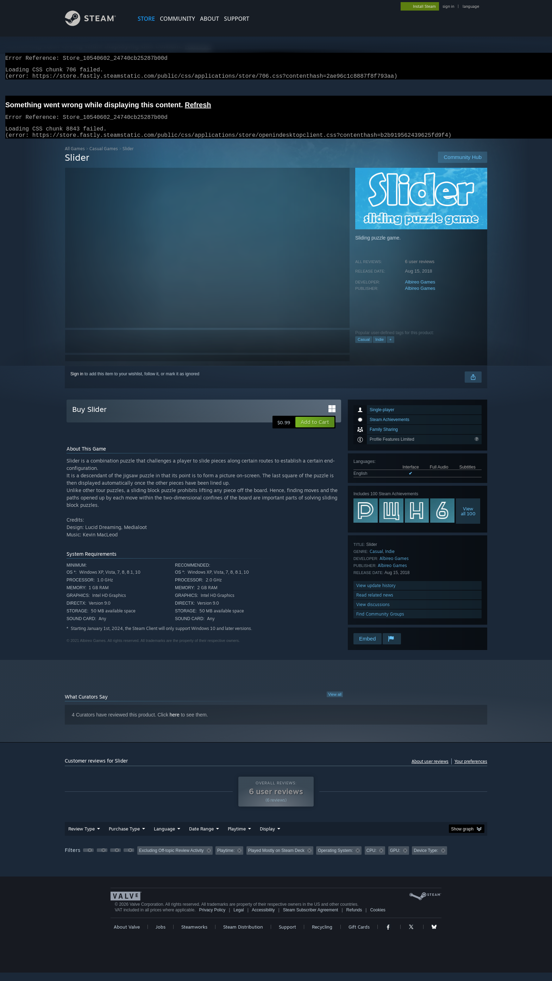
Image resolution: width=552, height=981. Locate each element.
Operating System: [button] (335, 858)
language (471, 6)
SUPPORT (236, 19)
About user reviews (430, 769)
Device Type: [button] (426, 858)
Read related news (374, 603)
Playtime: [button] (225, 858)
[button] (315, 430)
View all (334, 703)
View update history (376, 594)
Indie (379, 348)
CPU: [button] (371, 858)
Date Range (201, 837)
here (175, 723)
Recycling (322, 935)
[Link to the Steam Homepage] (96, 24)
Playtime (237, 837)
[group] (276, 859)
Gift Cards (359, 935)
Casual (364, 348)
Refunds (354, 918)
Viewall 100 (468, 519)
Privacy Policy (212, 918)
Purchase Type (124, 837)
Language (164, 837)
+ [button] (390, 348)
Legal (238, 918)
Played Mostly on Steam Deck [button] (276, 858)
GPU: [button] (395, 858)
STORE (146, 19)
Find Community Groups (380, 622)
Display (267, 837)
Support (287, 935)
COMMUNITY (177, 19)
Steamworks (194, 935)
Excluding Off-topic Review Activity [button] (171, 858)
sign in (448, 6)
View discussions (373, 613)
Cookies (377, 918)
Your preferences (470, 769)
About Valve (127, 935)
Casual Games (103, 157)
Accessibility (263, 918)
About (209, 19)
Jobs (160, 935)
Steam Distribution (243, 935)
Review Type (81, 837)
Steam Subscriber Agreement (310, 918)
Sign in (76, 382)
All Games (75, 157)
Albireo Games (420, 290)
